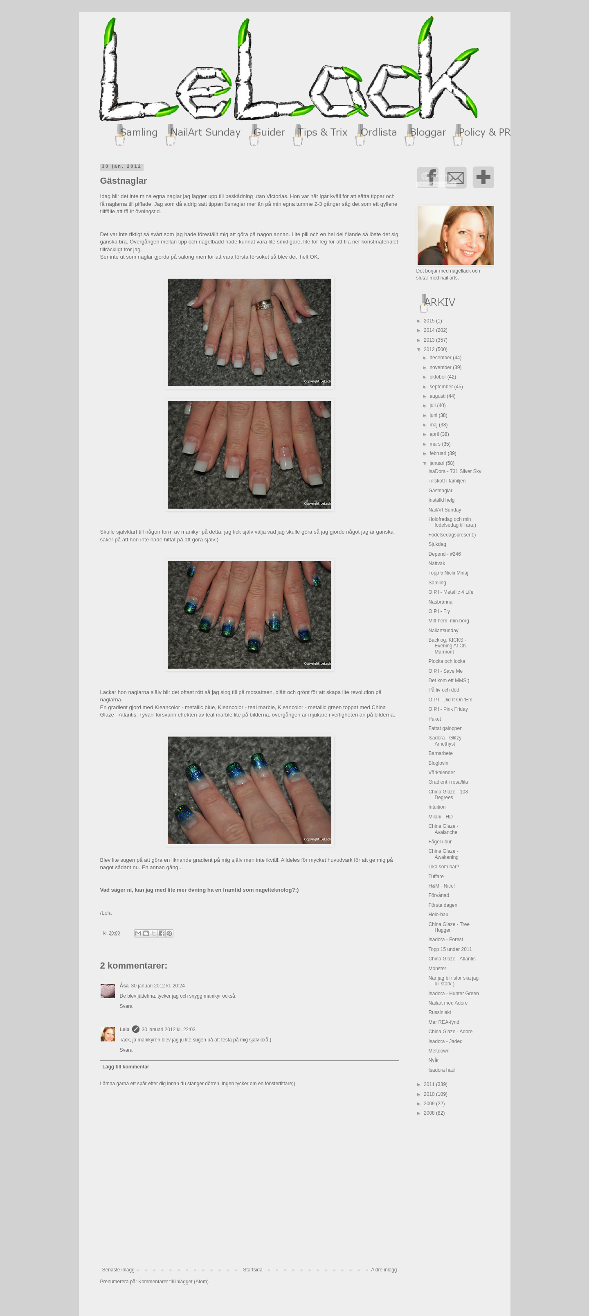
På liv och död (443, 690)
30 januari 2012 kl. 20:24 (158, 986)
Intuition (436, 807)
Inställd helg (441, 500)
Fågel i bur (440, 842)
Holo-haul (438, 914)
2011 (430, 1084)
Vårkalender (441, 772)
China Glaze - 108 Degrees (448, 794)
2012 (430, 349)
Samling (437, 583)
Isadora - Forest (445, 939)
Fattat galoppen (445, 728)
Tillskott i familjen (446, 481)
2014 (430, 330)
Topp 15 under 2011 (450, 949)
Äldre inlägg (384, 1270)
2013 (430, 340)
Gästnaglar (440, 491)
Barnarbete (440, 753)
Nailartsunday (443, 630)
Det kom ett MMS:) (448, 680)
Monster (437, 968)
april (434, 434)
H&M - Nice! (441, 886)
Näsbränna (440, 602)
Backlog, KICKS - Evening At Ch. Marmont (447, 646)
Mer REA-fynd (443, 1022)
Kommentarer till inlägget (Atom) (173, 1281)
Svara (126, 1006)
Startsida (252, 1270)
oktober (438, 377)
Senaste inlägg (118, 1270)
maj (434, 425)
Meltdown (438, 1051)
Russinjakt (439, 1012)
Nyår (433, 1060)
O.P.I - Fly (439, 611)
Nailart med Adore (448, 1003)
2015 (430, 321)
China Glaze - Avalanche (443, 829)
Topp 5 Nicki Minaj (448, 573)
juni (433, 415)
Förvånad (438, 895)
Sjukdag (437, 544)
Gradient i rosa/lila (448, 782)
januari (437, 463)
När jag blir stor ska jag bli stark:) (453, 981)
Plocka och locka (446, 661)
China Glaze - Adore (450, 1031)
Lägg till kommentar (126, 1067)
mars (435, 444)
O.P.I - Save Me (445, 671)
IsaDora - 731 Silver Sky (454, 471)
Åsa (124, 986)
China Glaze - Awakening (443, 854)
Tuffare (435, 876)
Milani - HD (440, 817)
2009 (430, 1103)
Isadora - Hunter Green (453, 993)
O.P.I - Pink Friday (448, 709)
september (441, 387)
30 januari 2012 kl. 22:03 (169, 1029)
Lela (125, 1029)
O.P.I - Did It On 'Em (450, 700)
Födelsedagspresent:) (452, 535)
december (441, 358)
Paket (434, 719)
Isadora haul (441, 1070)
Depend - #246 (444, 554)
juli (433, 405)
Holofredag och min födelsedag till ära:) (452, 522)
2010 (430, 1094)
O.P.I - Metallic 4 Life (450, 592)
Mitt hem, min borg (448, 621)
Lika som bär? (443, 867)
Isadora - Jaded (445, 1041)
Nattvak (436, 563)
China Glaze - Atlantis (451, 959)
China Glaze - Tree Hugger (449, 927)
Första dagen (442, 905)
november (441, 367)
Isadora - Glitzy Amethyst (444, 740)
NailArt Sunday (444, 510)
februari (438, 453)
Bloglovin (438, 763)
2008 (430, 1113)
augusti (438, 396)
